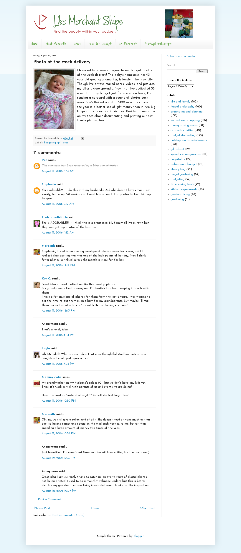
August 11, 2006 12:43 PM (58, 310)
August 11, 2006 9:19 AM (58, 204)
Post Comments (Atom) (68, 515)
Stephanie (49, 184)
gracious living (180, 194)
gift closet (63, 142)
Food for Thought (100, 43)
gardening (177, 199)
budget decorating (183, 135)
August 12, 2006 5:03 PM (58, 458)
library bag (178, 169)
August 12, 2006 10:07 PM (59, 490)
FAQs (77, 43)
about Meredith (56, 43)
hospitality (178, 159)
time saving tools (182, 184)
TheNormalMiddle (55, 217)
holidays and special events (189, 140)
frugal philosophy (182, 106)
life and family (180, 101)
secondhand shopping (185, 120)
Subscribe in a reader (181, 56)
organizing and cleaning (186, 111)
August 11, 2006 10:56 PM (59, 433)
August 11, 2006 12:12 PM (58, 265)
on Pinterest (128, 43)
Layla (46, 348)
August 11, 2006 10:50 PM (59, 400)
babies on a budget (184, 164)
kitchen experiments (184, 189)
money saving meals (184, 125)
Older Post (147, 508)
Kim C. (46, 278)
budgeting (50, 142)
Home (35, 43)
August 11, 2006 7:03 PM (58, 363)
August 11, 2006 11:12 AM (58, 232)
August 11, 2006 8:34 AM (58, 171)
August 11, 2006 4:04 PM (58, 335)
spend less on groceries (186, 154)
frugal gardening (182, 174)
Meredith (48, 245)
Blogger (138, 536)
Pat (44, 160)
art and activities (182, 130)
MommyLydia (52, 377)
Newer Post (42, 508)
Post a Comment (49, 499)
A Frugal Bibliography (158, 43)
